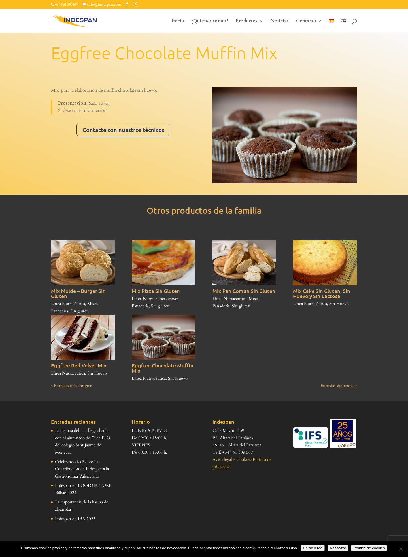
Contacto (306, 21)
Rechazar (338, 548)
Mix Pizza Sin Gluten (156, 290)
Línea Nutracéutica (68, 303)
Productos (247, 21)
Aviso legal (222, 459)
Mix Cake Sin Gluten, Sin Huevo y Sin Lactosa (321, 293)
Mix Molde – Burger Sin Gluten (78, 293)
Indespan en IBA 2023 (75, 519)
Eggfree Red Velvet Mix (79, 365)
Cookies (243, 459)
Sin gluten (79, 311)
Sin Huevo (339, 303)
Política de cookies (369, 548)
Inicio (177, 21)
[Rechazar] (401, 549)
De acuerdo (312, 548)
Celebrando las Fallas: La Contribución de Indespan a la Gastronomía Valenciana (82, 469)
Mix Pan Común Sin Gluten (243, 290)
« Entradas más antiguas (71, 385)
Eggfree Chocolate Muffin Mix (163, 368)
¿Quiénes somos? (210, 21)
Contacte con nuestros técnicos (123, 129)
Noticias (280, 21)
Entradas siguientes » (338, 385)
